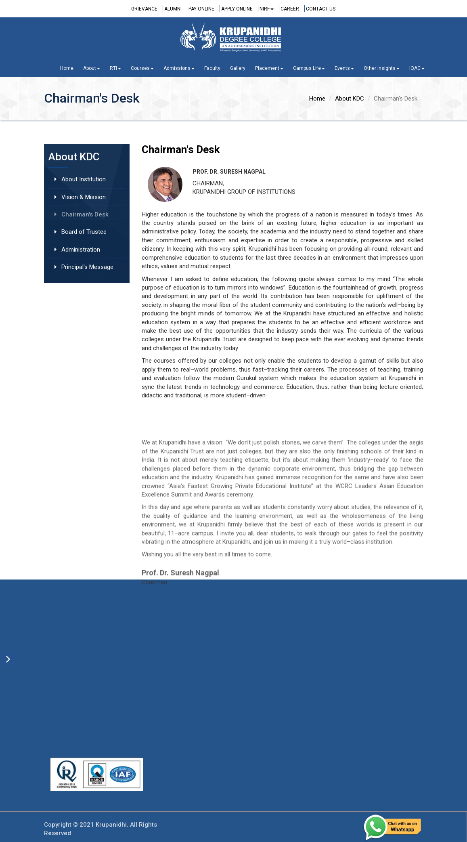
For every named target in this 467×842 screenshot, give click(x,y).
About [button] (91, 68)
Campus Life (309, 68)
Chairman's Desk (85, 214)
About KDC (349, 98)
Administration (80, 249)
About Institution (83, 179)
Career (290, 9)
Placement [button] (269, 68)
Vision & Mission (83, 197)
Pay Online (201, 9)
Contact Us (320, 9)
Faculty (212, 68)
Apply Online (237, 9)
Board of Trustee (84, 231)
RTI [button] (115, 68)
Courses (142, 68)
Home (66, 68)
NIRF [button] (267, 9)
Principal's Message (87, 267)
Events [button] (344, 68)
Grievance (144, 9)
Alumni (173, 9)
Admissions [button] (179, 68)
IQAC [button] (417, 68)
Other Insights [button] (382, 68)
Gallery (237, 68)
